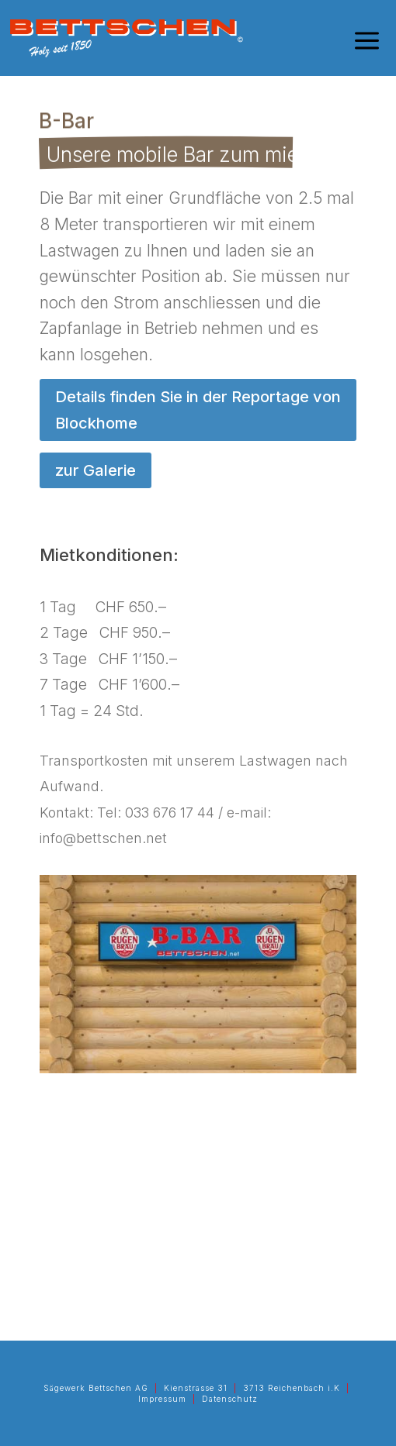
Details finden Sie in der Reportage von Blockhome (198, 409)
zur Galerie (95, 470)
